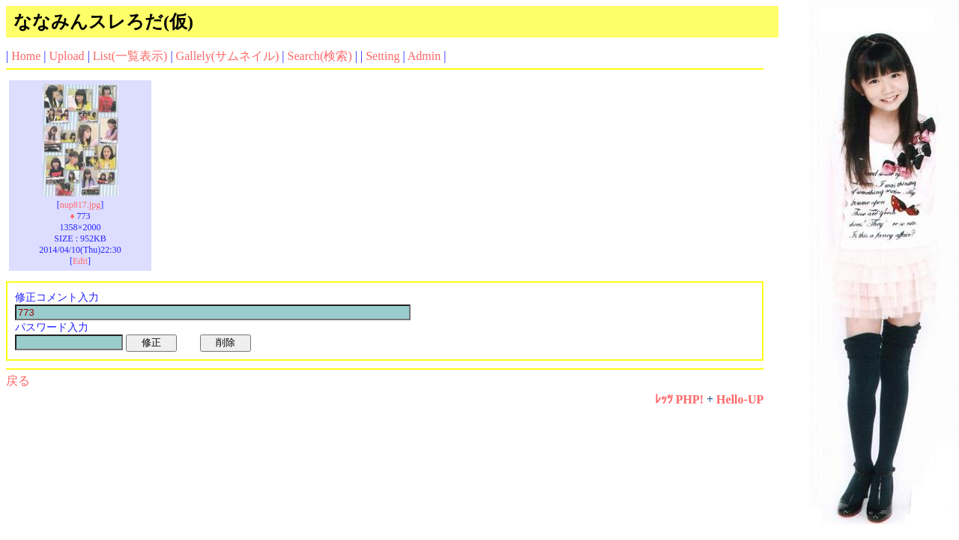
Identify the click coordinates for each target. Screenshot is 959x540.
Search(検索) (320, 56)
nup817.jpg (80, 205)
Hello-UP (739, 399)
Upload (67, 56)
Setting (382, 56)
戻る (18, 380)
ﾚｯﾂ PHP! (679, 399)
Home (25, 56)
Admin (424, 56)
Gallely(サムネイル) (227, 56)
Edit (80, 261)
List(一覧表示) (130, 56)
